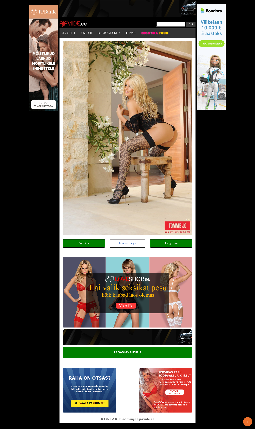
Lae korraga (127, 243)
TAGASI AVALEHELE (128, 352)
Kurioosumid (109, 33)
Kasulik (87, 33)
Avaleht (68, 33)
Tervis (131, 33)
